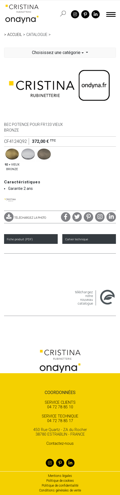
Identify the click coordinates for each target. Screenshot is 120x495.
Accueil (14, 34)
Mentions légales (60, 476)
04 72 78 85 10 (60, 404)
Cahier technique (76, 239)
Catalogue (36, 34)
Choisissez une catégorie (58, 52)
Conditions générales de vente (60, 490)
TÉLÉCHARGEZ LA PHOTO (25, 217)
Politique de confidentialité (60, 485)
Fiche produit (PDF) (20, 239)
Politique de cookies (60, 481)
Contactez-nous (60, 443)
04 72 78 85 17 (60, 418)
